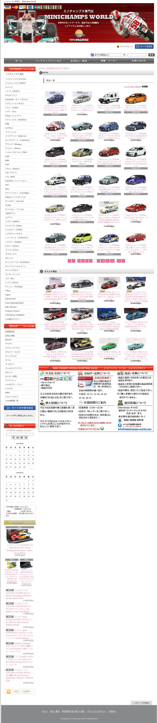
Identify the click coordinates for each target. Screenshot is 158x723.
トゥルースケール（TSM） (16, 152)
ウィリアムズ (11, 356)
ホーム (19, 60)
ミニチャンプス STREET (15, 83)
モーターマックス (12, 274)
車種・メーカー (109, 60)
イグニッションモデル (14, 103)
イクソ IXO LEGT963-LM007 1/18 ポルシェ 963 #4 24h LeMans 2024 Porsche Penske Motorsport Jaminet (55, 325)
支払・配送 (55, 711)
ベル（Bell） (10, 177)
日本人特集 (10, 336)
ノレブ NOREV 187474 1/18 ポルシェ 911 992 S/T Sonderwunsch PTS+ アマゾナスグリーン (136, 325)
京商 (7, 124)
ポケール (9, 258)
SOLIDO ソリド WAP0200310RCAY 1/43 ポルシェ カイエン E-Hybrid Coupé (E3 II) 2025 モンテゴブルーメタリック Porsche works (26, 576)
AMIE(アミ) (10, 213)
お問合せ (139, 60)
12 (112, 261)
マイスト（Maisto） (13, 148)
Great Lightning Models (14, 303)
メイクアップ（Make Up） (16, 136)
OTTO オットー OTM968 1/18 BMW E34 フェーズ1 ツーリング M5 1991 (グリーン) (55, 248)
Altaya (7, 290)
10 (103, 261)
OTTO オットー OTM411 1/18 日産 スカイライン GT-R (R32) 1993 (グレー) (82, 217)
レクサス (9, 388)
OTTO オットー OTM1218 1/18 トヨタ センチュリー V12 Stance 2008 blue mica (82, 295)
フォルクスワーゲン (13, 368)
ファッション (11, 132)
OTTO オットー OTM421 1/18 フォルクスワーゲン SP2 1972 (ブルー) (82, 136)
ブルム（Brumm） (13, 169)
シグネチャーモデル (13, 234)
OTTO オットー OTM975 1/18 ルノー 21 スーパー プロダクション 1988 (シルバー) (82, 108)
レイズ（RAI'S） (12, 282)
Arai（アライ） (11, 172)
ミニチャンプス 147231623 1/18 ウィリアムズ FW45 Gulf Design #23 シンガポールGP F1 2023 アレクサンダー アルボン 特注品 (136, 296)
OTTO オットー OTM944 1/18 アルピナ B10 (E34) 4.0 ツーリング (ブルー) (136, 136)
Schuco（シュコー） (13, 116)
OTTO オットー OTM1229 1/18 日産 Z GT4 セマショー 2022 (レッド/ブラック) (108, 295)
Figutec (8, 295)
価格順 (138, 87)
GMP (7, 156)
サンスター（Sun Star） (15, 201)
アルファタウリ (11, 397)
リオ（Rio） (10, 278)
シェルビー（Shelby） (14, 229)
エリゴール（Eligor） (14, 225)
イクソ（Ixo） (11, 111)
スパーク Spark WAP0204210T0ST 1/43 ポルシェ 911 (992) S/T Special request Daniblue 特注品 (109, 325)
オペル (8, 360)
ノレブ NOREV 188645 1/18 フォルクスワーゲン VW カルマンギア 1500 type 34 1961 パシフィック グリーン (136, 355)
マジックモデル (11, 270)
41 (119, 261)
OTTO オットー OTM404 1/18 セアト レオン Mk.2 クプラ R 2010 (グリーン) (82, 247)
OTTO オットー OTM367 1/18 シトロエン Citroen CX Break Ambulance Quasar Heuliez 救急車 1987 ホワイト (109, 219)
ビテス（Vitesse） (12, 246)
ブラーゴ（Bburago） (14, 144)
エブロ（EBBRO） (13, 221)
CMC (7, 164)
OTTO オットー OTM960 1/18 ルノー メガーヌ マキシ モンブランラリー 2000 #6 (109, 248)
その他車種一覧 (11, 401)
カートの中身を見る (20, 407)
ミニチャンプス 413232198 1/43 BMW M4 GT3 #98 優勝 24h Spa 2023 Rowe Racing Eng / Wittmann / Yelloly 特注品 (19, 675)
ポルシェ (9, 372)
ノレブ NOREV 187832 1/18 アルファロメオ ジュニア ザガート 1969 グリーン (109, 354)
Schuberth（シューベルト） (16, 181)
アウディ (9, 344)
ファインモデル (11, 250)
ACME (8, 205)
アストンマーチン (12, 348)
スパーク (9, 87)
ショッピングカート (144, 46)
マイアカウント (126, 46)
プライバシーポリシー (96, 711)
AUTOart (8, 128)
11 (107, 261)
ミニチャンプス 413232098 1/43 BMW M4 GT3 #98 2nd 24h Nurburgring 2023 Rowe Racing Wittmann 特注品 (82, 355)
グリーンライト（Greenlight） (17, 193)
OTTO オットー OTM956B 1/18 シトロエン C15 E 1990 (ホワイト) (109, 107)
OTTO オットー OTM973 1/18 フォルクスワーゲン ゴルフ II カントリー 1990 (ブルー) (55, 108)
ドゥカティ (10, 364)
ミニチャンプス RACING (15, 79)
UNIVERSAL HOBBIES (14, 315)
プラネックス (11, 254)
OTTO (66, 68)
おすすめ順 (129, 87)
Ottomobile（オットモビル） (17, 99)
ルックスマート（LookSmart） (18, 140)
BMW (7, 393)
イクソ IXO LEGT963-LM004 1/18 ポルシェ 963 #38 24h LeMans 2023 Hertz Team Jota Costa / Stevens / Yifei (82, 326)
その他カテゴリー (12, 319)
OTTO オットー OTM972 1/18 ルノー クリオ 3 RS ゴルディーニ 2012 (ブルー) (109, 136)
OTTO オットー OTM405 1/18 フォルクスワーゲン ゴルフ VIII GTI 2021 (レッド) (109, 161)
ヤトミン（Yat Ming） (14, 287)
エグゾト (9, 217)
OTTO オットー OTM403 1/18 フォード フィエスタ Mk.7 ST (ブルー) (135, 189)
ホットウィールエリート (15, 266)
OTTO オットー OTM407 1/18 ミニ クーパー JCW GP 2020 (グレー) (55, 161)
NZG (7, 185)
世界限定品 (10, 332)
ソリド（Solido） (12, 107)
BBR (7, 160)
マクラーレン (11, 380)
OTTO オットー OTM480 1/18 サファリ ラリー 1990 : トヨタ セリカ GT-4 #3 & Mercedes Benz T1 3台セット (55, 296)
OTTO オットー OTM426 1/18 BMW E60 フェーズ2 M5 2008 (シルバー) (108, 189)
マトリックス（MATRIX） (16, 120)
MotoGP (8, 340)
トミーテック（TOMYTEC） (17, 238)
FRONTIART (10, 299)
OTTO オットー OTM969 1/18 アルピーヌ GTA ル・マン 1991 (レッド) (136, 217)
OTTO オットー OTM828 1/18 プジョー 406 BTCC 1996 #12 (82, 161)
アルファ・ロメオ (12, 352)
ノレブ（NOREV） (13, 91)
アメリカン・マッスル (14, 209)
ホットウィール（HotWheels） (18, 262)
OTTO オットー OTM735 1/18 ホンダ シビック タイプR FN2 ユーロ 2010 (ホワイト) (136, 162)
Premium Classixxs (12, 311)
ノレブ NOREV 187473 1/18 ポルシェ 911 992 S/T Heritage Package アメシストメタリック (55, 355)
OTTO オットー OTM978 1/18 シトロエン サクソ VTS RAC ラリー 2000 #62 (55, 136)
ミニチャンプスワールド (49, 60)
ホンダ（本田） (11, 376)
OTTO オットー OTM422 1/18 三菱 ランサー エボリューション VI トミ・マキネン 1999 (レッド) (136, 248)
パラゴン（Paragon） (14, 242)
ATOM (26, 691)
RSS (16, 691)
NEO (7, 189)
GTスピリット (11, 95)
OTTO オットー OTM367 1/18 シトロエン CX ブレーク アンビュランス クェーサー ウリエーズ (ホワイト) (55, 190)
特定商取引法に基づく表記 (73, 711)
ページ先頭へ (141, 703)
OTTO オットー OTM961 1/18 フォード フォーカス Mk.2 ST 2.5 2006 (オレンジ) (135, 107)
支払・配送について (79, 60)
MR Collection (11, 307)
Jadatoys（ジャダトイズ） (16, 197)
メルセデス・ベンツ (13, 384)
